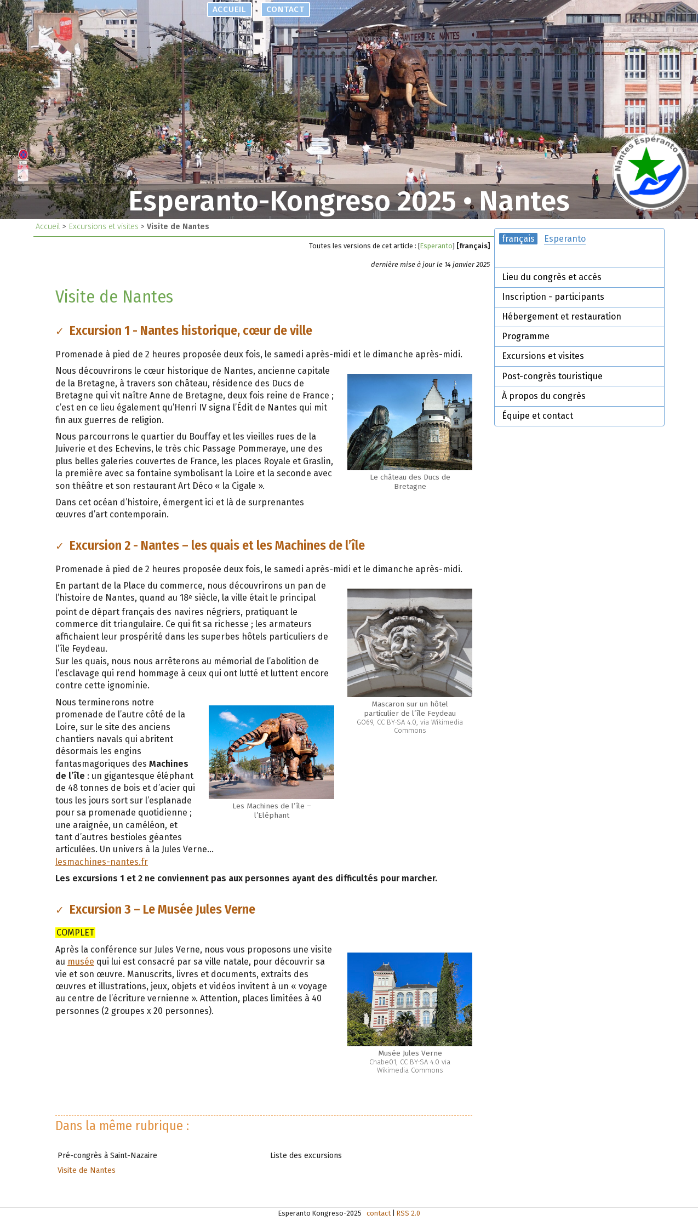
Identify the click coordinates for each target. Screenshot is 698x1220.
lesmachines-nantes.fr (101, 862)
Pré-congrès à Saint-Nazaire (107, 1155)
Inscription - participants (553, 297)
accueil (230, 9)
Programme (526, 336)
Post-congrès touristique (552, 376)
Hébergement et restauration (561, 316)
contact (285, 9)
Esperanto (436, 246)
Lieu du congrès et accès (552, 277)
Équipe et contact (537, 416)
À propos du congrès (544, 396)
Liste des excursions (306, 1155)
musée (80, 961)
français (518, 238)
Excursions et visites (103, 226)
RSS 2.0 (408, 1213)
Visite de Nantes (87, 1170)
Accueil (48, 226)
